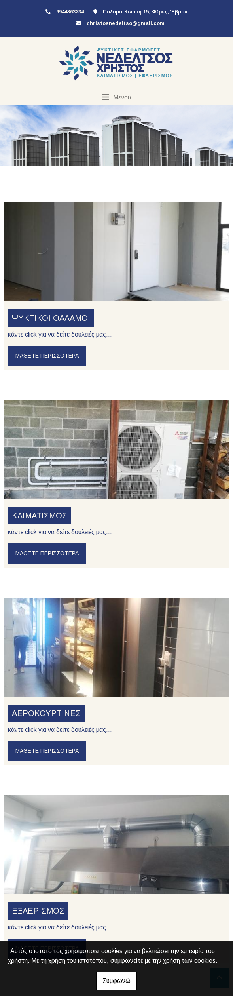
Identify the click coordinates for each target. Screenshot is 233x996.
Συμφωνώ (116, 980)
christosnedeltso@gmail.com (126, 23)
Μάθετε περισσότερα (47, 355)
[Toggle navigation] (116, 97)
